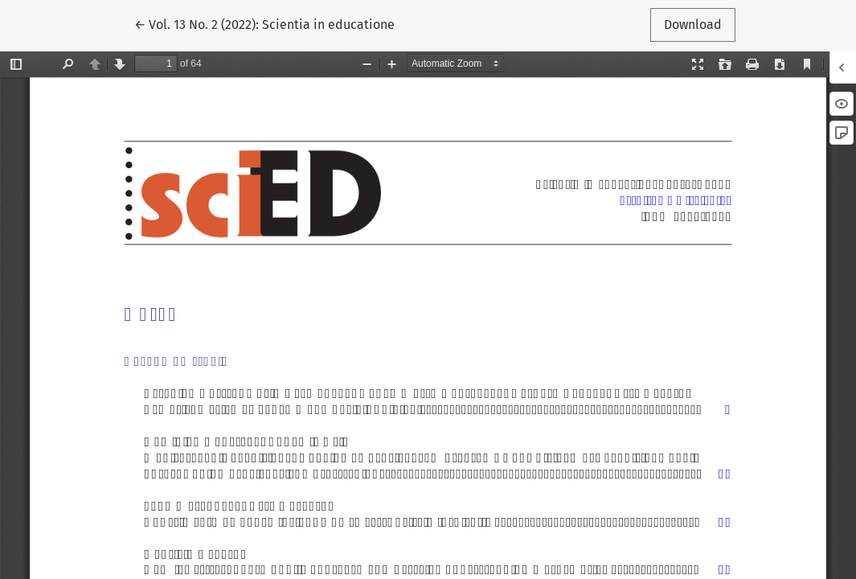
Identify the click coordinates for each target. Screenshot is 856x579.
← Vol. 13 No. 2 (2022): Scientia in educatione (264, 23)
